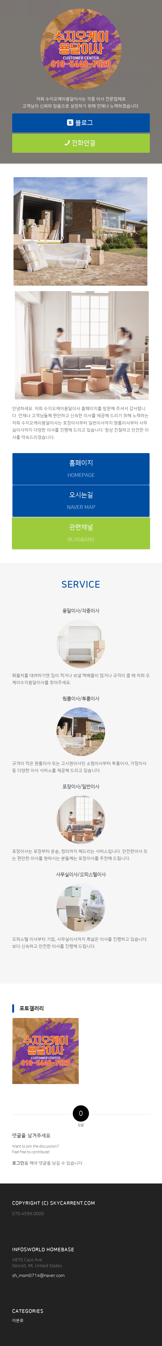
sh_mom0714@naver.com (38, 1275)
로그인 (18, 1163)
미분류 (18, 1320)
